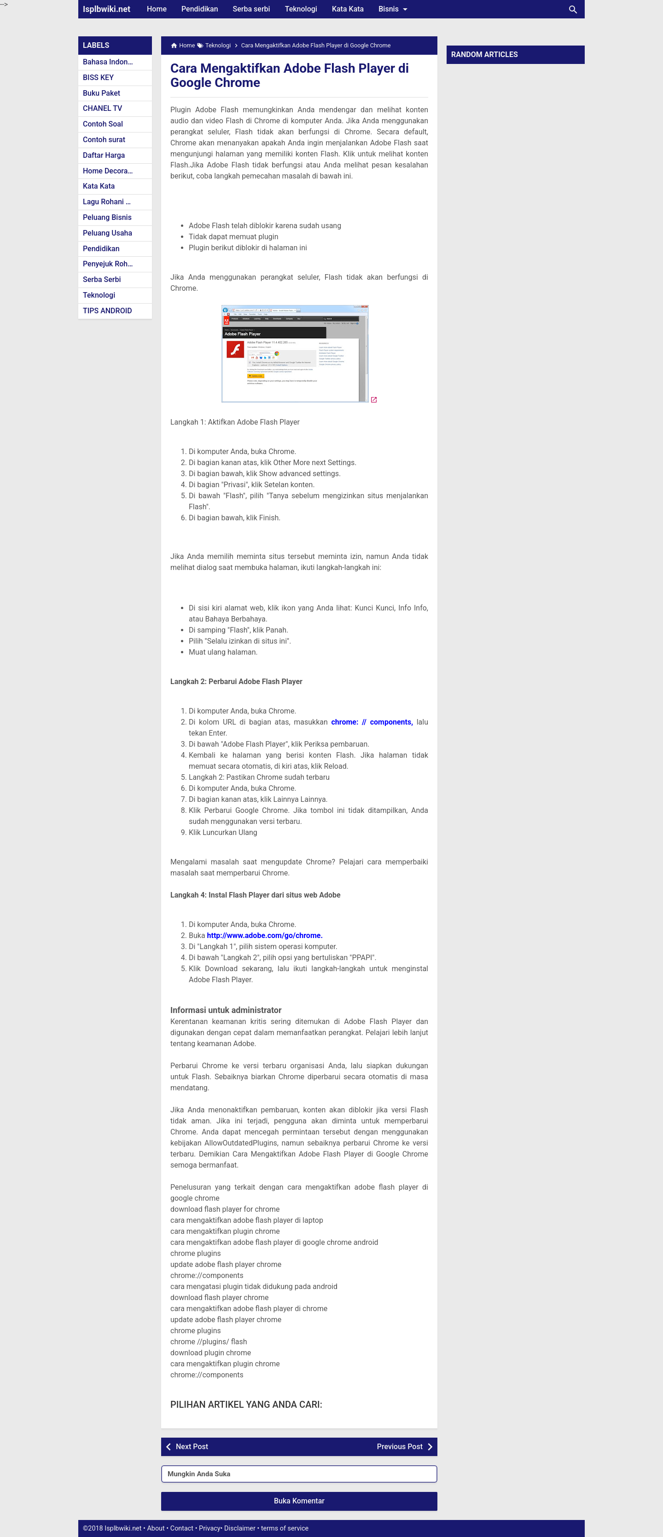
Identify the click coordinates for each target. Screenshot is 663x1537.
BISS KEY (98, 77)
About (155, 1528)
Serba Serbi (102, 279)
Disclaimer (240, 1528)
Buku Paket (101, 93)
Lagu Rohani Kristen (116, 201)
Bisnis (394, 9)
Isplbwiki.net (106, 9)
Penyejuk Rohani (110, 263)
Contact (181, 1528)
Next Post (192, 1446)
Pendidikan (199, 9)
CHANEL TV (102, 108)
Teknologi (301, 9)
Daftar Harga (104, 155)
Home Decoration (111, 171)
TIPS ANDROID (107, 310)
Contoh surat (104, 139)
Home (157, 9)
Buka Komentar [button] (299, 1501)
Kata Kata (348, 9)
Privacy (210, 1528)
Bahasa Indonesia (112, 62)
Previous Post (400, 1446)
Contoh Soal (103, 124)
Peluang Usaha (107, 233)
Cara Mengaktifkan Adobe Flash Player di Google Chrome (289, 75)
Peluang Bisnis (107, 217)
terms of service (284, 1528)
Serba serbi (251, 9)
